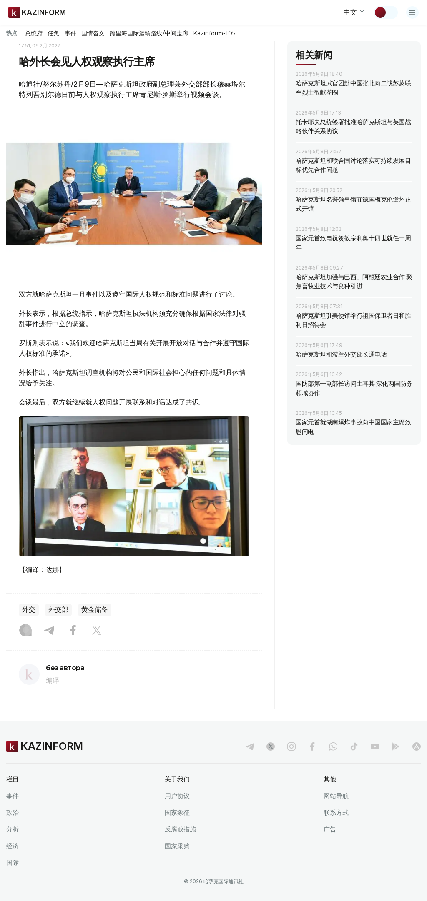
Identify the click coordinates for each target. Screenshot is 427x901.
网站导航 (336, 796)
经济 (12, 846)
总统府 (34, 33)
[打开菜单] (412, 12)
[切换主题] (386, 12)
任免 (53, 33)
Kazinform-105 (214, 33)
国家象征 (177, 812)
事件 (70, 33)
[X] (96, 631)
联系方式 (336, 812)
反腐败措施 (180, 829)
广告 (330, 829)
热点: (12, 33)
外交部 (58, 610)
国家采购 (177, 846)
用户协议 (177, 796)
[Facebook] (73, 631)
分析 (12, 829)
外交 (28, 610)
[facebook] (312, 746)
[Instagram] (25, 631)
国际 (12, 862)
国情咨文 (93, 33)
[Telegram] (49, 631)
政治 (12, 812)
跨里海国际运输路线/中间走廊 (149, 33)
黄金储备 (94, 610)
